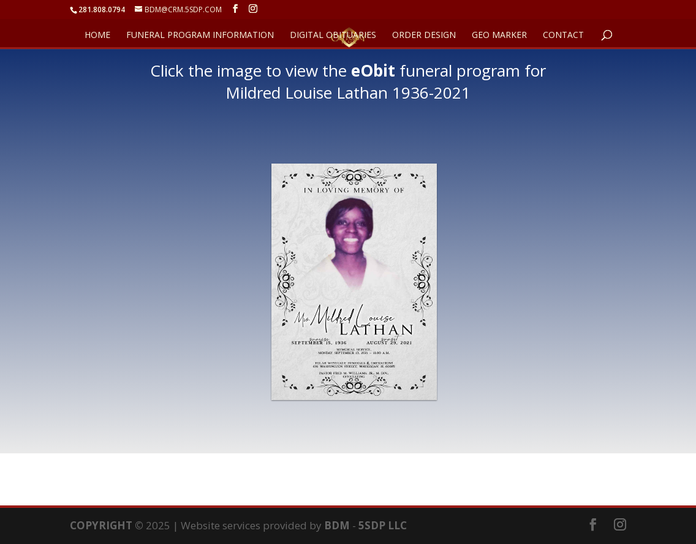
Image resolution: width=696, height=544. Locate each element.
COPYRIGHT (101, 525)
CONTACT (563, 35)
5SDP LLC (382, 525)
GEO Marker (499, 35)
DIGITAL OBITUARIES (333, 35)
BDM (337, 525)
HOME (97, 35)
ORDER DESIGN (424, 35)
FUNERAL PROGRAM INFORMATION (200, 35)
